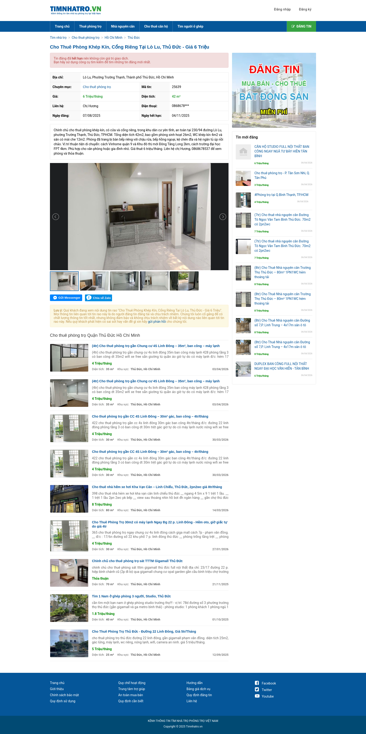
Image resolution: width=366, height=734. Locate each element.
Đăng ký (305, 9)
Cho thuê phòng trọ (97, 87)
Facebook (265, 683)
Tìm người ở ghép (190, 26)
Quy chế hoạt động (132, 683)
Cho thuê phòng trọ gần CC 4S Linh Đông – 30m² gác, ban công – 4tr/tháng (150, 416)
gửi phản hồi (157, 321)
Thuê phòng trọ (90, 26)
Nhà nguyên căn (123, 26)
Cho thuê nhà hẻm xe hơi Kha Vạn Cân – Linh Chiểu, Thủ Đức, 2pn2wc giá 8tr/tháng (157, 487)
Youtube (264, 696)
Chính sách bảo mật (64, 695)
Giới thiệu (57, 689)
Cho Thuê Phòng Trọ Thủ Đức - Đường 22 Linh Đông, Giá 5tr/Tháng (144, 631)
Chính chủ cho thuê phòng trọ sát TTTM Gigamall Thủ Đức (137, 561)
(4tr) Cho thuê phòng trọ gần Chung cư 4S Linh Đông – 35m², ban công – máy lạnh (156, 346)
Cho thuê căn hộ (156, 26)
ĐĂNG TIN (301, 26)
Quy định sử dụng (62, 701)
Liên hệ (192, 701)
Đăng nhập (282, 9)
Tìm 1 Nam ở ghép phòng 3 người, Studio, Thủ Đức (131, 596)
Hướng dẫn (195, 683)
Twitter (263, 690)
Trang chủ (62, 26)
